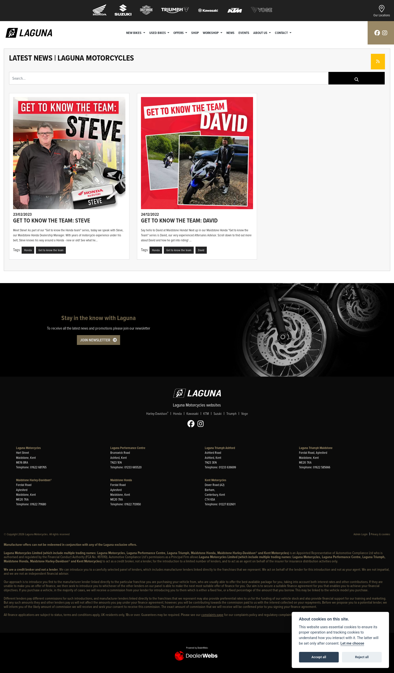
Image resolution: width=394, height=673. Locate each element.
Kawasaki (192, 413)
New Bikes (134, 32)
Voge (244, 413)
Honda (177, 413)
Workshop (211, 32)
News (231, 32)
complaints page (212, 614)
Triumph (231, 413)
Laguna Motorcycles (28, 447)
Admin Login (361, 534)
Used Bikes (158, 32)
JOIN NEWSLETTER (95, 340)
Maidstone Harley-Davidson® (34, 480)
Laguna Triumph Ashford (220, 447)
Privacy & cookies (380, 534)
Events (244, 32)
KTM (206, 413)
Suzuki (218, 413)
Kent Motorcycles (215, 480)
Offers (179, 32)
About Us (261, 32)
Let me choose (352, 643)
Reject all (362, 657)
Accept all (319, 657)
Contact (282, 32)
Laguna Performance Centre (127, 447)
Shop (195, 32)
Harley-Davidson (157, 413)
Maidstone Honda (121, 480)
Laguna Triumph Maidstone (315, 447)
